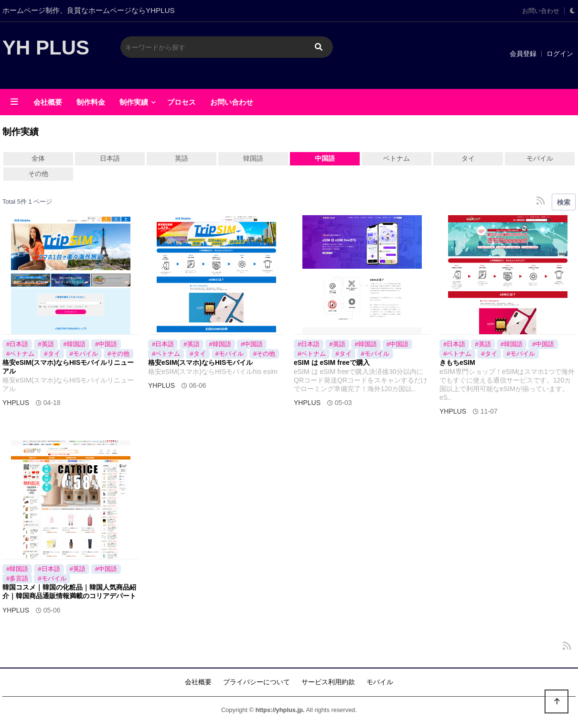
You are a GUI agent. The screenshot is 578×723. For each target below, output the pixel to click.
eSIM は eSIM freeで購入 (332, 362)
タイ (468, 158)
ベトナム (396, 158)
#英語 (46, 344)
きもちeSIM (457, 362)
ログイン (559, 53)
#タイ (52, 353)
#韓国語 (75, 344)
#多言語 (17, 578)
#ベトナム (20, 353)
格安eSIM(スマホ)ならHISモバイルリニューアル (68, 367)
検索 (563, 202)
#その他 (118, 353)
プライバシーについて (256, 682)
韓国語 (253, 158)
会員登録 (523, 53)
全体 (38, 158)
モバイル (539, 158)
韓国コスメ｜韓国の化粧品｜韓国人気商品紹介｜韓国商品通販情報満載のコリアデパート (69, 591)
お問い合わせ (540, 11)
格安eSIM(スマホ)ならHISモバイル (200, 362)
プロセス (181, 102)
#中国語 (106, 344)
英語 (181, 158)
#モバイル (84, 353)
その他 (38, 173)
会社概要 (47, 102)
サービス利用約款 (328, 682)
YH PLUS (45, 47)
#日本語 (17, 344)
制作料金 (90, 102)
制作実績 (133, 102)
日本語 (110, 158)
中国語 (325, 158)
